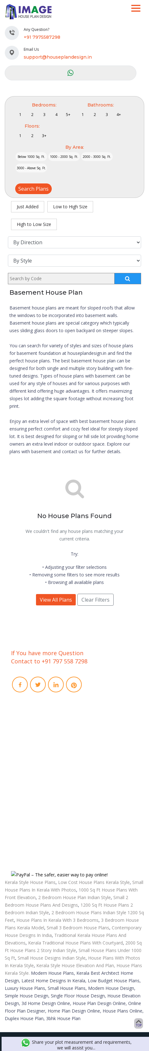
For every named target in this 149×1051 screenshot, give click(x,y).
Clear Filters (95, 599)
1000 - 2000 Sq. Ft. (64, 156)
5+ (68, 114)
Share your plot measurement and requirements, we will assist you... (76, 1045)
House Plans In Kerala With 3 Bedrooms (57, 920)
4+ (118, 114)
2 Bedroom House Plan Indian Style (74, 897)
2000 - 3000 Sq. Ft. (97, 156)
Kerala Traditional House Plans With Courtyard (75, 943)
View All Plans (56, 599)
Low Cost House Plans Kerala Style (94, 882)
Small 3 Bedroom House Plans (78, 928)
